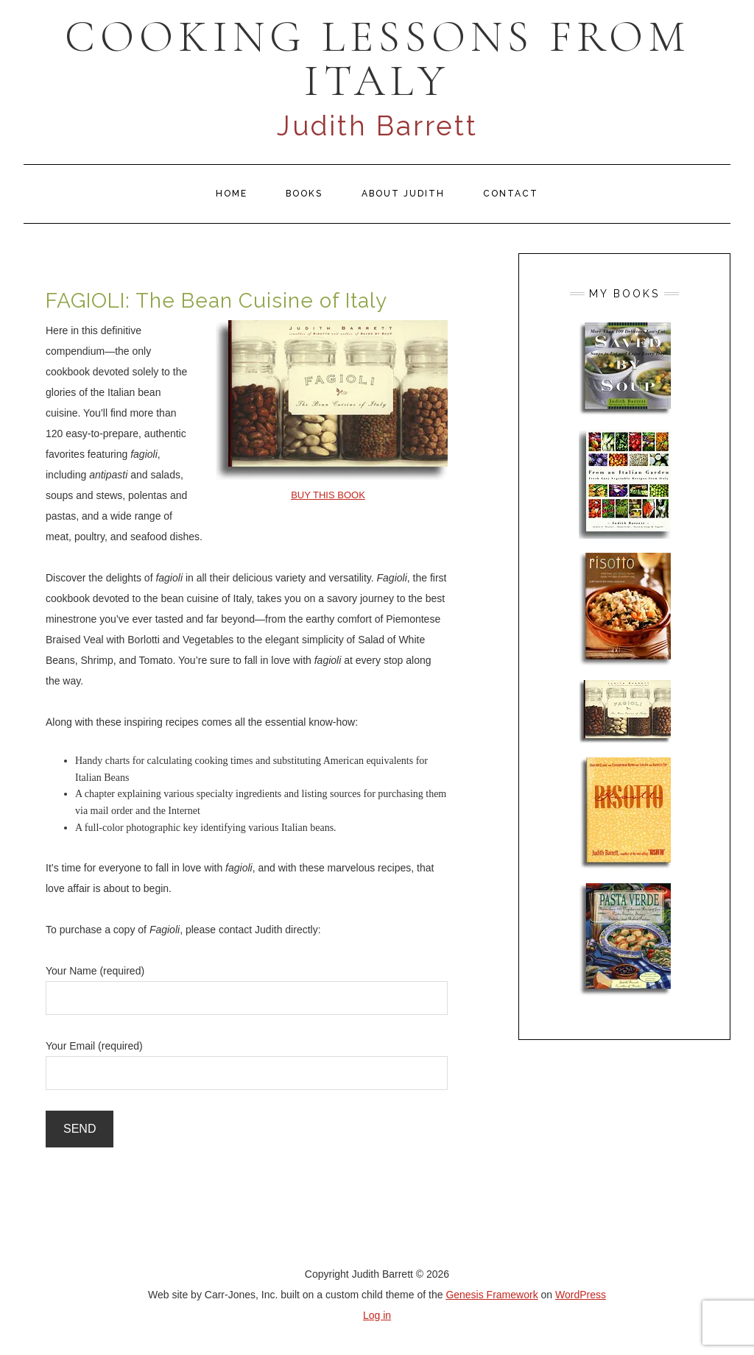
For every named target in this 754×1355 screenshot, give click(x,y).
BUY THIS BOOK (328, 494)
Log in (377, 1315)
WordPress (580, 1295)
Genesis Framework (491, 1295)
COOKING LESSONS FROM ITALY (377, 58)
